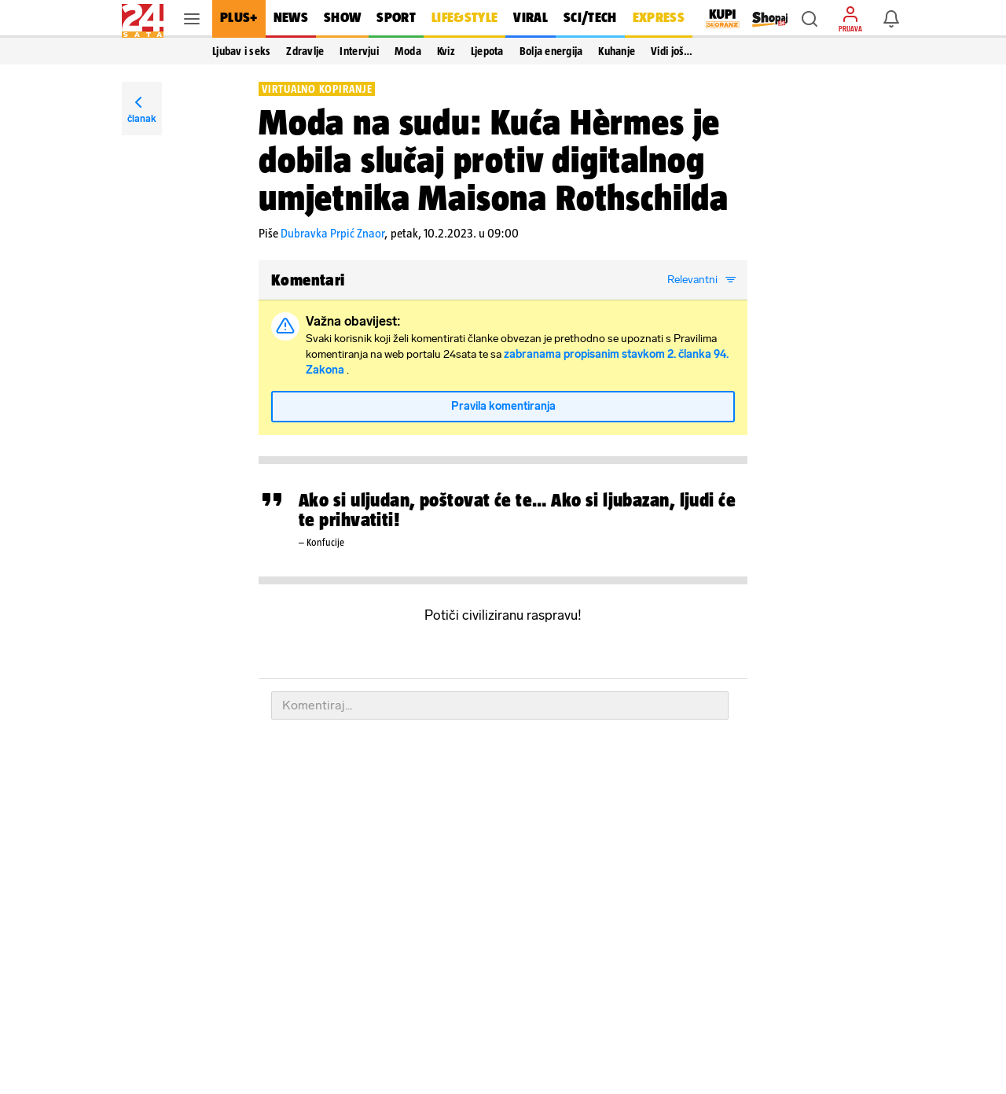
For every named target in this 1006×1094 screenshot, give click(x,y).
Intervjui (359, 51)
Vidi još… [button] (671, 51)
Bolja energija (551, 51)
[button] (809, 19)
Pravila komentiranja (503, 406)
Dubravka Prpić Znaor (332, 233)
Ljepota (487, 51)
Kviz (446, 51)
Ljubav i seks (241, 51)
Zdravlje (305, 51)
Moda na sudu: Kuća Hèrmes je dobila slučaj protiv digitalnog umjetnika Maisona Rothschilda (494, 159)
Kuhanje (616, 51)
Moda (408, 51)
